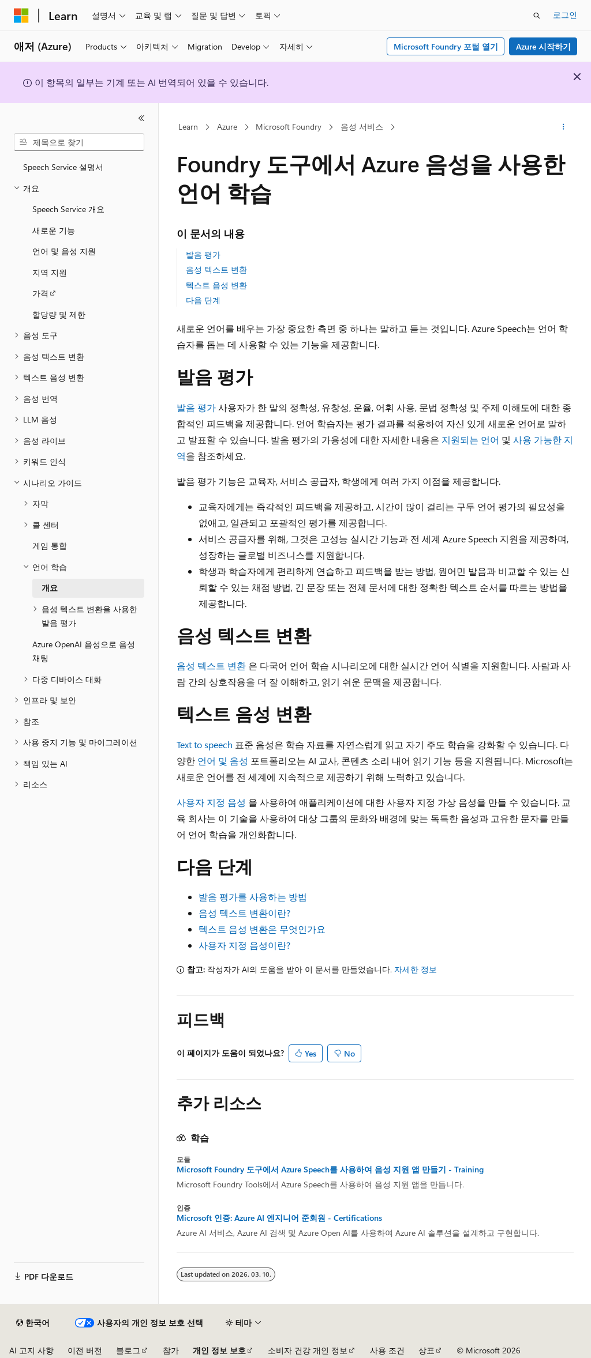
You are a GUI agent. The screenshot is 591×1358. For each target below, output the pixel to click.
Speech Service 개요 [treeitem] (68, 208)
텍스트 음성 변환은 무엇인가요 (262, 929)
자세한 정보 (415, 969)
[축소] (141, 118)
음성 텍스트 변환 (216, 269)
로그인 (565, 14)
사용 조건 (387, 1350)
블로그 (128, 1350)
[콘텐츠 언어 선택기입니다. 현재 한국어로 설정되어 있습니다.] (33, 1323)
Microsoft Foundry (288, 126)
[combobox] (79, 142)
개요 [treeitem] (50, 587)
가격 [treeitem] (40, 293)
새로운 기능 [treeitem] (53, 230)
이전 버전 (85, 1350)
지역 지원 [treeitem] (49, 272)
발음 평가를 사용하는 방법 (253, 897)
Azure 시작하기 (543, 46)
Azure (227, 126)
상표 (426, 1350)
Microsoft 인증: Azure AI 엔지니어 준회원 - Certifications (279, 1218)
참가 (171, 1350)
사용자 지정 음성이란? (244, 945)
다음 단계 (203, 300)
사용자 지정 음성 (211, 802)
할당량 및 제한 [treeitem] (58, 314)
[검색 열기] (536, 15)
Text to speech (205, 744)
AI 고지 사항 (31, 1350)
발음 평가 (203, 254)
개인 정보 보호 (219, 1350)
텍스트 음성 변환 (216, 285)
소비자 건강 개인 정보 (307, 1350)
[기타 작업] (563, 127)
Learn (188, 126)
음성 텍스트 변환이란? (244, 913)
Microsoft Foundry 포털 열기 (446, 46)
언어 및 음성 (222, 761)
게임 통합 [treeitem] (49, 545)
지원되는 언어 (470, 439)
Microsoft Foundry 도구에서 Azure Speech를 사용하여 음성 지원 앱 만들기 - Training (330, 1169)
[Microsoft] (21, 15)
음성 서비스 (362, 126)
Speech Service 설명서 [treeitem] (63, 166)
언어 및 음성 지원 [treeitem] (64, 251)
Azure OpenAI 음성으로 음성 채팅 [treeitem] (83, 651)
